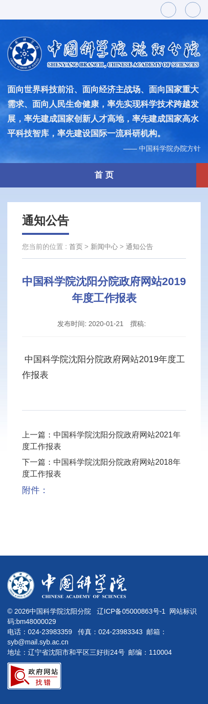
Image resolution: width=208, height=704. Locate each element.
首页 (76, 246)
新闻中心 (104, 246)
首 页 (104, 175)
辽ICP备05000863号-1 (131, 611)
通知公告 (45, 220)
